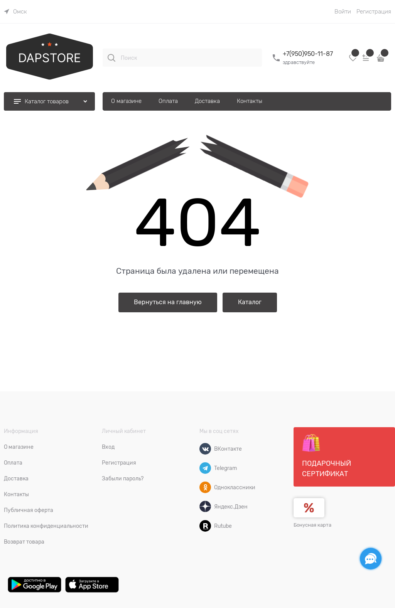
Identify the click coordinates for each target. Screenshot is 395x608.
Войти (342, 11)
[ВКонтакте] (205, 449)
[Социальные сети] (370, 558)
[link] (15, 11)
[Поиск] (111, 58)
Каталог (250, 302)
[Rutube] (205, 526)
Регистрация (373, 11)
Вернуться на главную (168, 302)
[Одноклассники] (205, 487)
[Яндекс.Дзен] (205, 506)
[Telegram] (205, 468)
